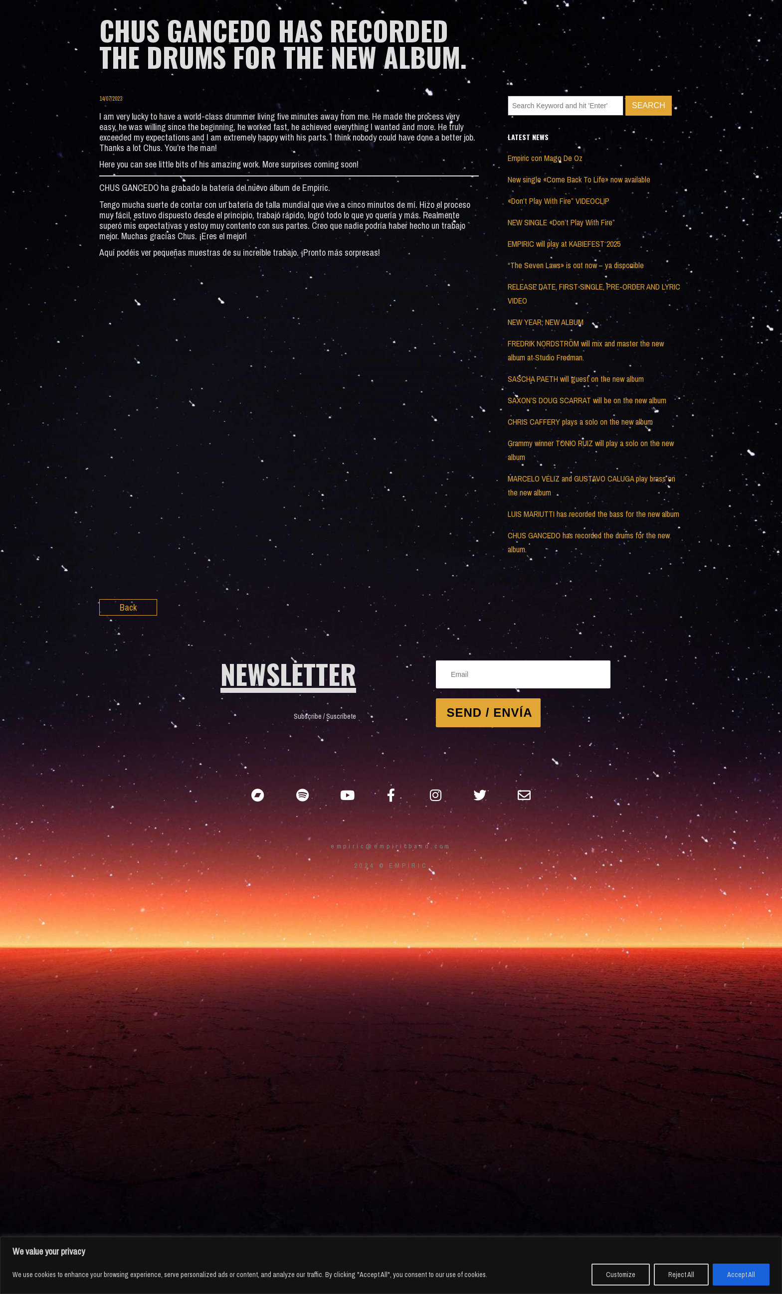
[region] (391, 1265)
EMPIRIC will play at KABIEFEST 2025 (564, 243)
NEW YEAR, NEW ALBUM (546, 322)
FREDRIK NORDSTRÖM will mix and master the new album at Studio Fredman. (586, 350)
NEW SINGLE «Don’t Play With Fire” (561, 222)
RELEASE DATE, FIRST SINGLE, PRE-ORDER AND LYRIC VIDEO (594, 293)
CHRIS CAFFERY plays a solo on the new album (580, 421)
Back (128, 607)
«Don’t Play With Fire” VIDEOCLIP (558, 200)
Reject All (681, 1274)
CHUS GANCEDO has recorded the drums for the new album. (589, 542)
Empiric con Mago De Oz (545, 158)
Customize (620, 1274)
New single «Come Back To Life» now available (579, 179)
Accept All (741, 1274)
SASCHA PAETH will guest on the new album (576, 378)
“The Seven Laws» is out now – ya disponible (576, 265)
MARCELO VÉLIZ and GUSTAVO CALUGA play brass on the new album (591, 485)
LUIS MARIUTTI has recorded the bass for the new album (593, 513)
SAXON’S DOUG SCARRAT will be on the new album (587, 400)
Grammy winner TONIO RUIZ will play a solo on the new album (591, 450)
